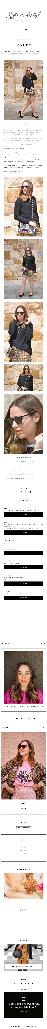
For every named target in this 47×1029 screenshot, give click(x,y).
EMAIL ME (23, 844)
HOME (23, 838)
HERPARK (34, 1026)
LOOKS (23, 847)
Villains (24, 808)
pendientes (38, 51)
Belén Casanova (9, 540)
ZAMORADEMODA (23, 850)
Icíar (5, 522)
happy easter (25, 51)
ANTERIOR (42, 643)
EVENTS (24, 853)
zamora (35, 53)
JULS (5, 508)
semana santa (14, 53)
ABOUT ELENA (23, 841)
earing (19, 51)
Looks (32, 51)
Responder (23, 514)
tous (30, 53)
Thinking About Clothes (11, 549)
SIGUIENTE (5, 643)
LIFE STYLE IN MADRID (24, 856)
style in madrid (23, 53)
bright (14, 51)
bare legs (8, 51)
